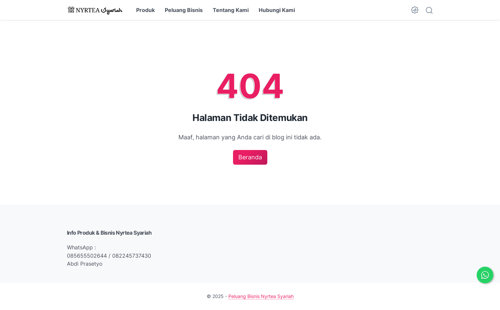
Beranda (250, 157)
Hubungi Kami (277, 10)
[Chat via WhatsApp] (485, 275)
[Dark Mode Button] (415, 10)
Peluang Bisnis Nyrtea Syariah (261, 296)
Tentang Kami (231, 10)
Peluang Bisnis (184, 10)
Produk (145, 10)
